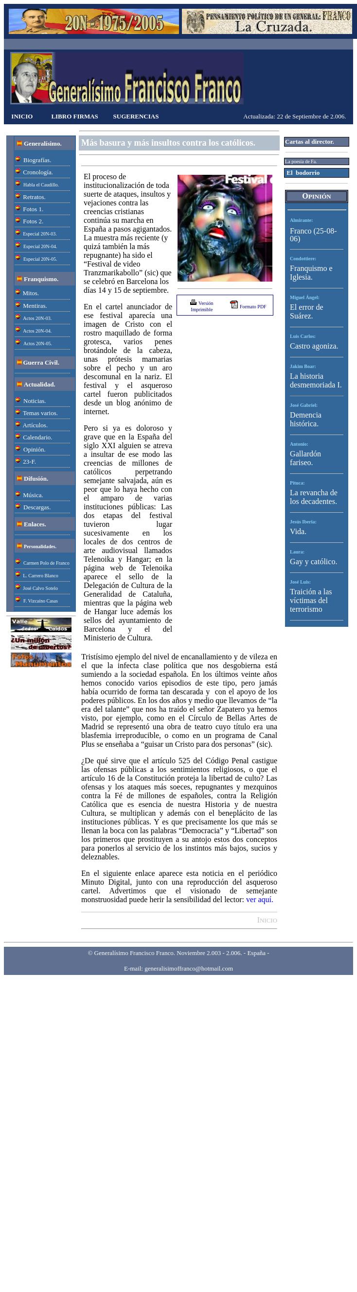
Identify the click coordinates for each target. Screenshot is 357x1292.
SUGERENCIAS (136, 116)
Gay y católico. (313, 561)
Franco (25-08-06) (313, 235)
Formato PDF (253, 306)
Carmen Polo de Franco (46, 563)
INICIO (22, 116)
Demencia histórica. (305, 419)
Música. (33, 495)
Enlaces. (35, 524)
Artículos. (35, 425)
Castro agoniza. (314, 346)
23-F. (29, 461)
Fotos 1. (33, 209)
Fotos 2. (33, 221)
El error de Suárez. (306, 311)
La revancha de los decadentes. (314, 496)
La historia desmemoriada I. (316, 380)
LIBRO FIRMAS (74, 116)
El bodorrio (303, 172)
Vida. (298, 531)
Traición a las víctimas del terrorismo (311, 600)
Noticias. (34, 400)
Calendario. (37, 437)
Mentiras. (35, 305)
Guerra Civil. (41, 362)
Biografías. (37, 160)
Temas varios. (40, 413)
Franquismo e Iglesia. (311, 272)
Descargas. (37, 507)
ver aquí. (259, 899)
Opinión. (34, 449)
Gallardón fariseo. (305, 458)
